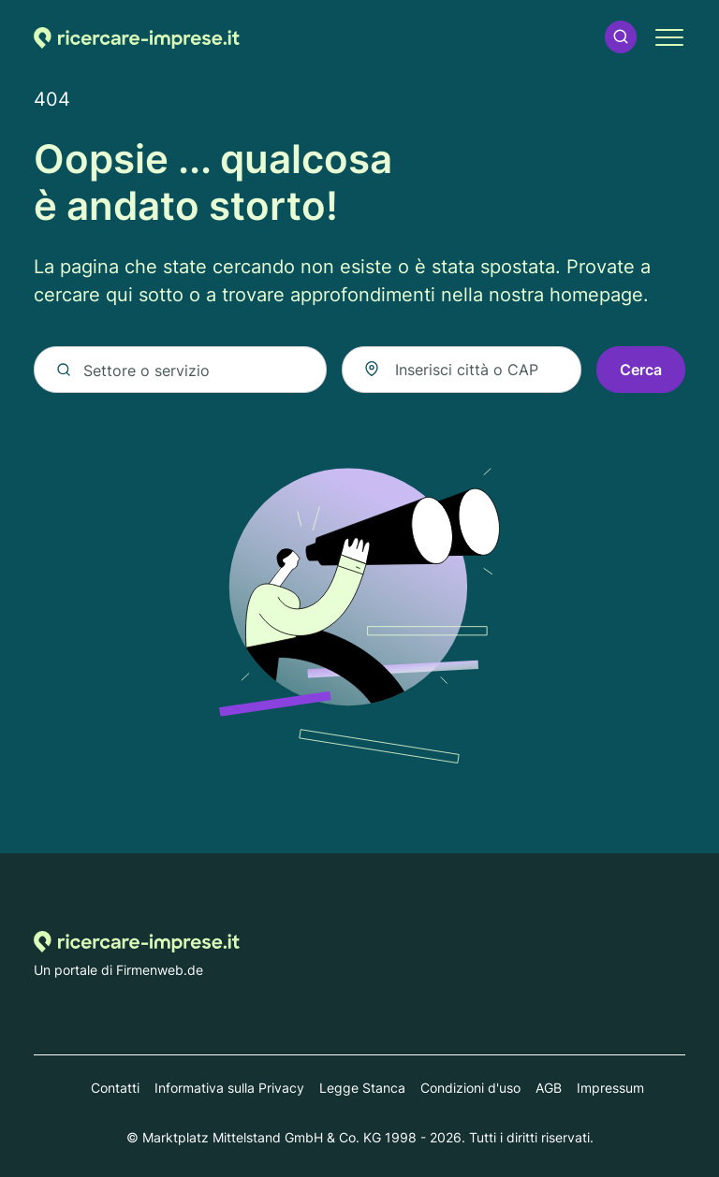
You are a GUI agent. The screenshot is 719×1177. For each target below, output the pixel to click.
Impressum (610, 1088)
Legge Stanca (362, 1088)
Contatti (115, 1088)
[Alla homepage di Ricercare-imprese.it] (137, 37)
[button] (621, 37)
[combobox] (461, 369)
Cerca (641, 369)
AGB (549, 1088)
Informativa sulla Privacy (229, 1088)
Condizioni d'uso (470, 1088)
